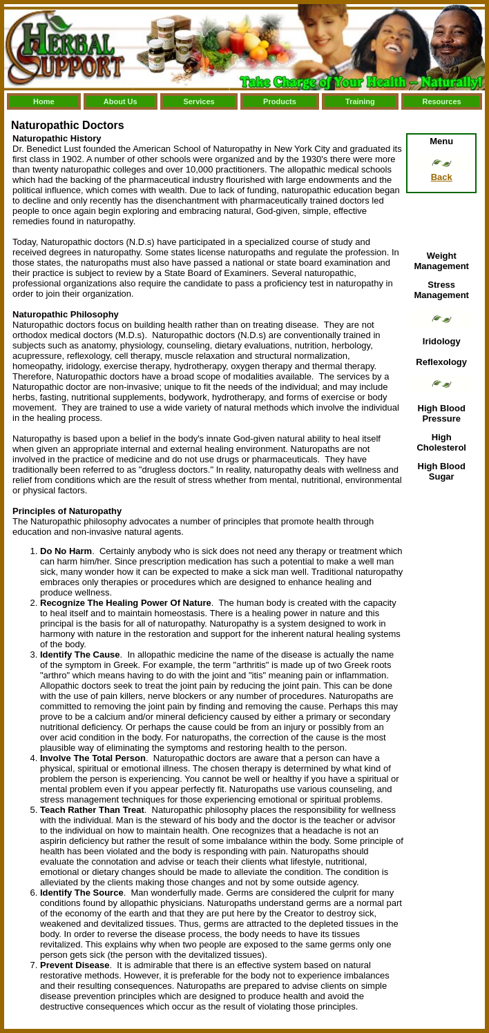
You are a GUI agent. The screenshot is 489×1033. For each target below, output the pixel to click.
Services (198, 101)
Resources (441, 101)
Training (360, 101)
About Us (120, 101)
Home (44, 101)
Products (279, 101)
